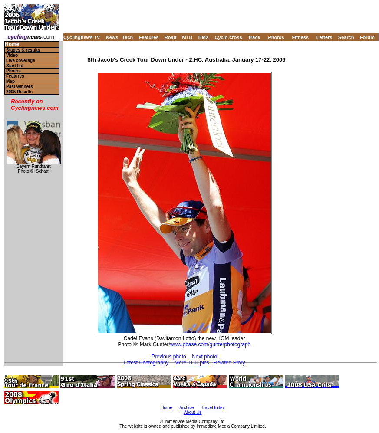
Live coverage (20, 60)
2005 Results (19, 91)
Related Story (229, 363)
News (112, 37)
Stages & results (23, 50)
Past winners (19, 86)
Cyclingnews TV (81, 37)
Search (346, 37)
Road (171, 37)
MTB (187, 37)
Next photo (204, 357)
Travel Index (213, 407)
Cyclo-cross (228, 37)
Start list (14, 65)
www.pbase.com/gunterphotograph (210, 344)
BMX (203, 37)
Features (149, 37)
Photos (276, 37)
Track (254, 37)
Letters (324, 37)
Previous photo (169, 357)
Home (12, 44)
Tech (127, 37)
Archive (186, 407)
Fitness (300, 37)
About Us (192, 412)
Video (12, 55)
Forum (367, 37)
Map (10, 81)
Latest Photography (145, 363)
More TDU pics (192, 363)
